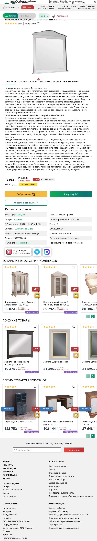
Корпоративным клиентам (61, 511)
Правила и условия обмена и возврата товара (71, 515)
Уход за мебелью (57, 527)
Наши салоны (9, 527)
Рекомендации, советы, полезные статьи (68, 533)
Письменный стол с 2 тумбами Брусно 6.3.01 (58, 442)
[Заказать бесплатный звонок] (83, 27)
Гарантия (53, 508)
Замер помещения (58, 501)
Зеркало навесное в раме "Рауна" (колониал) (16, 382)
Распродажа (60, 27)
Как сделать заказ (57, 485)
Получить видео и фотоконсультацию (18, 271)
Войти (70, 18)
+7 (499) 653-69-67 (68, 6)
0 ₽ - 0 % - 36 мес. (28, 203)
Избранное (80, 18)
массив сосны (22, 261)
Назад (8, 32)
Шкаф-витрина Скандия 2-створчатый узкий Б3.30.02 (56, 322)
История (7, 530)
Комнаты (27, 27)
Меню (27, 7)
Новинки (44, 27)
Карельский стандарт (59, 530)
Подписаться (74, 469)
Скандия (21, 233)
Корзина (91, 18)
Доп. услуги (54, 505)
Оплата (52, 488)
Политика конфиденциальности (64, 537)
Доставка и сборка (57, 498)
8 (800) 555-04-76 (47, 6)
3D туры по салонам (12, 508)
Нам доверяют (10, 533)
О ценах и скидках (57, 491)
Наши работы (9, 515)
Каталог (10, 27)
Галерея (7, 505)
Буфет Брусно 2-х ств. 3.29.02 (18, 440)
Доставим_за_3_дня (24, 247)
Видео (6, 512)
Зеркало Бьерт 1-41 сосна (55, 380)
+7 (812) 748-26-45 (87, 6)
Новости (7, 537)
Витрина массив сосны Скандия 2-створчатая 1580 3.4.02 (19, 322)
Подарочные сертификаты (61, 495)
